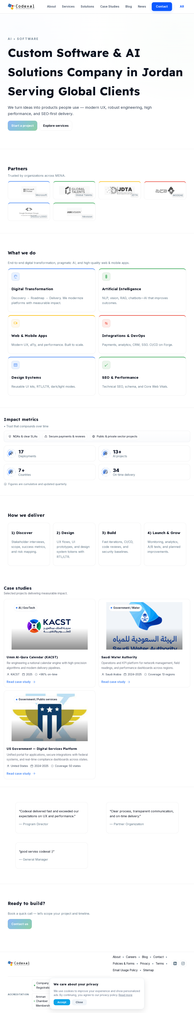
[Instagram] (183, 965)
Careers (131, 959)
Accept (61, 1002)
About (51, 6)
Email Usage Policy (125, 972)
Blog (128, 6)
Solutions (87, 6)
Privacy (145, 965)
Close (79, 1002)
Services (68, 6)
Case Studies (109, 6)
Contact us (19, 926)
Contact (162, 6)
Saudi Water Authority (119, 658)
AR (182, 6)
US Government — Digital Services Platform (42, 749)
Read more (125, 995)
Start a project (22, 125)
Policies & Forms (124, 965)
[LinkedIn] (175, 965)
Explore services (56, 125)
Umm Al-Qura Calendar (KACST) (32, 658)
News (142, 6)
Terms (160, 965)
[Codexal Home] (21, 7)
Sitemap (148, 972)
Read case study (21, 682)
